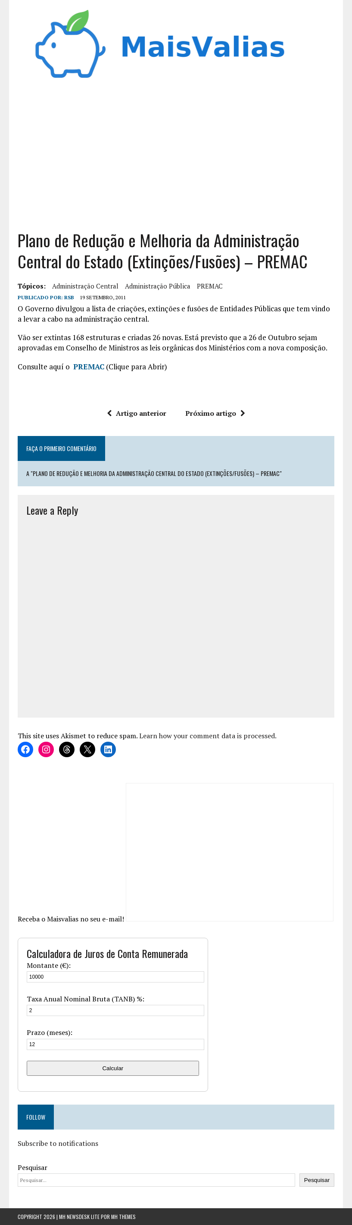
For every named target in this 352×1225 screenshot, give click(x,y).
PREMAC (210, 286)
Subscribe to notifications (58, 1143)
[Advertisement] (176, 152)
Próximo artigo (215, 413)
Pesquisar (32, 1167)
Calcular (112, 1068)
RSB (69, 297)
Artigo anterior (136, 413)
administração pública (157, 286)
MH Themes (123, 1216)
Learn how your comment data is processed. (208, 735)
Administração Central (85, 286)
